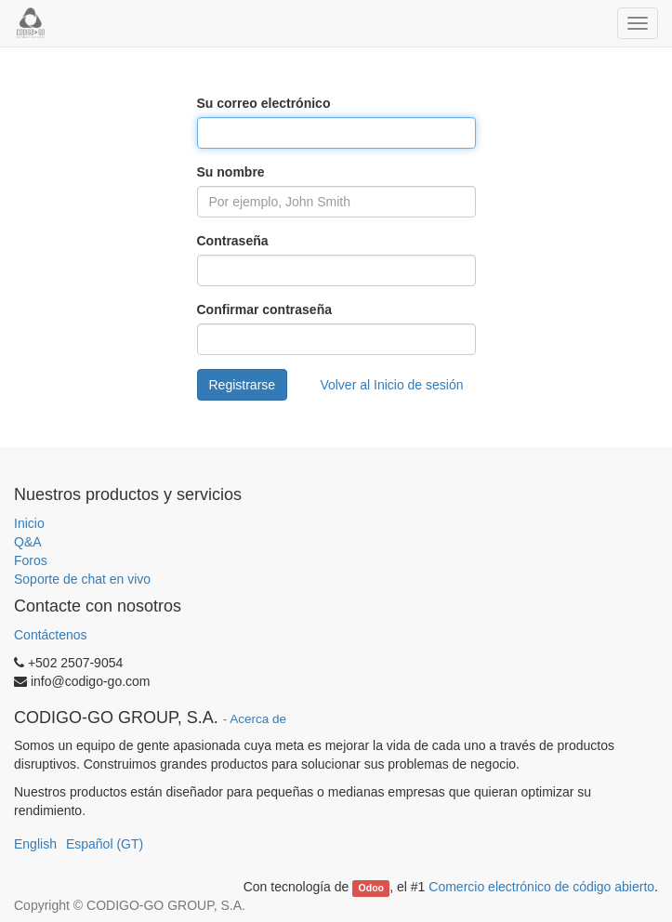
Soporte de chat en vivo (82, 579)
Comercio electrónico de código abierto (541, 886)
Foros (30, 560)
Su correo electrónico (264, 103)
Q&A (28, 541)
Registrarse (242, 384)
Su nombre (231, 172)
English (35, 843)
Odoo (371, 887)
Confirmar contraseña (264, 309)
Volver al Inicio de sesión (391, 384)
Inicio (29, 523)
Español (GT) (104, 843)
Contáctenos (50, 634)
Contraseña (233, 240)
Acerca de (258, 719)
